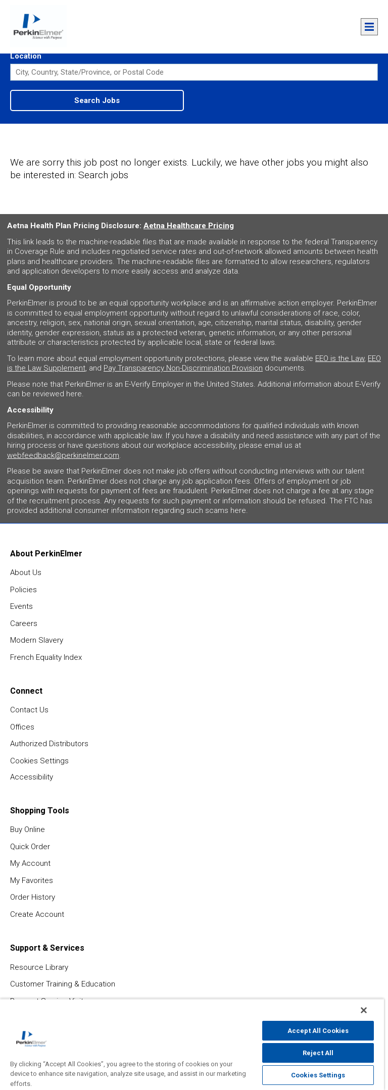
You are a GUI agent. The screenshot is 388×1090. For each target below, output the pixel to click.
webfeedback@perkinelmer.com (63, 455)
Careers (23, 623)
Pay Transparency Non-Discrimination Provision (183, 368)
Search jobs (103, 175)
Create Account (37, 914)
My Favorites (31, 880)
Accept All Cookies (318, 1030)
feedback (373, 875)
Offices (22, 727)
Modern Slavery (36, 640)
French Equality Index (46, 657)
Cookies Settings (39, 760)
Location (25, 56)
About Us (25, 572)
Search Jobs (97, 100)
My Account (30, 863)
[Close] (364, 1010)
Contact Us (29, 709)
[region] (192, 1044)
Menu (369, 26)
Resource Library (39, 967)
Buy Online (27, 829)
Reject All (318, 1053)
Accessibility (31, 777)
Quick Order (30, 846)
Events (21, 606)
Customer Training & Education (62, 984)
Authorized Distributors (49, 743)
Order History (32, 897)
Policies (23, 589)
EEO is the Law (339, 358)
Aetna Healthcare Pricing (188, 225)
